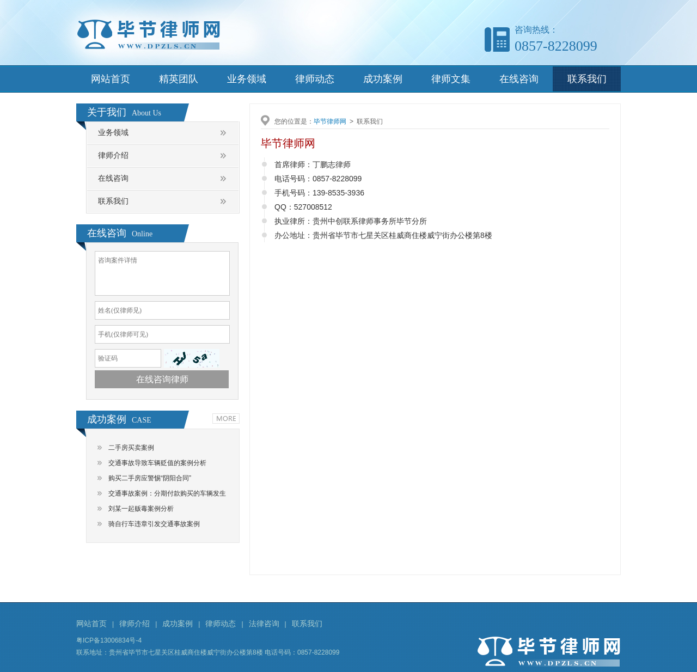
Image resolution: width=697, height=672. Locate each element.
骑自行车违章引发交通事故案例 (154, 524)
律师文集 (450, 79)
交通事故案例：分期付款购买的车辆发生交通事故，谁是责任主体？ (167, 495)
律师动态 (314, 79)
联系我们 (587, 79)
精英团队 (178, 79)
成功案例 (382, 79)
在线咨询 (519, 79)
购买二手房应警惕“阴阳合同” (149, 478)
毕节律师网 (330, 121)
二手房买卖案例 (131, 447)
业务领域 (246, 79)
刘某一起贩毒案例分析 (141, 508)
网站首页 (110, 79)
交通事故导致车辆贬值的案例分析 (157, 463)
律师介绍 (113, 155)
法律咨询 (264, 623)
